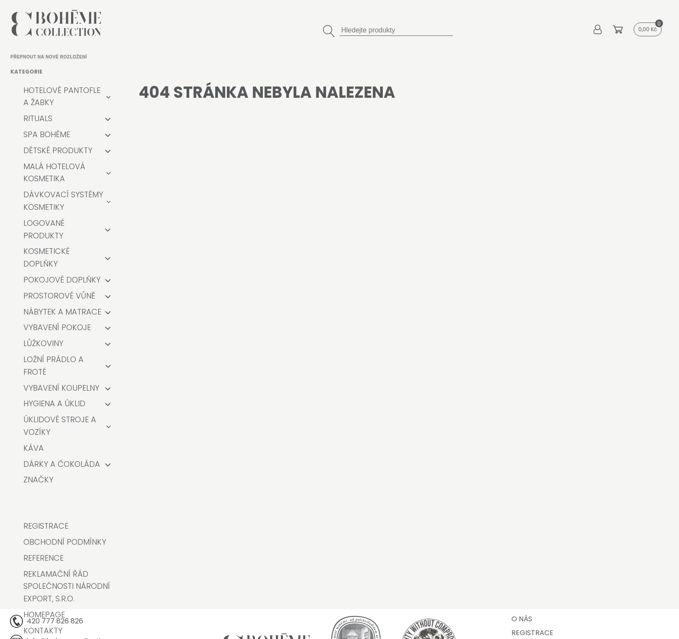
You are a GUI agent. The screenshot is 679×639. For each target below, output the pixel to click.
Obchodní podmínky (64, 541)
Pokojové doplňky (61, 279)
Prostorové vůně (59, 295)
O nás (521, 619)
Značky (38, 479)
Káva (33, 448)
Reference (43, 557)
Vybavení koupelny (61, 387)
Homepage (44, 614)
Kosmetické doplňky (46, 257)
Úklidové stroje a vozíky (59, 425)
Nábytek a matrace (62, 311)
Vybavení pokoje (57, 327)
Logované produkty (44, 229)
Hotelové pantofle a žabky (61, 96)
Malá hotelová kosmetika (54, 172)
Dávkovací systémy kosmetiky (63, 200)
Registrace (45, 525)
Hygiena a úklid (54, 403)
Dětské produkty (57, 150)
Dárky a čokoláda (61, 464)
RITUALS (37, 118)
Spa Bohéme (46, 134)
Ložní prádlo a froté (53, 365)
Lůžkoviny (43, 343)
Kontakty (42, 630)
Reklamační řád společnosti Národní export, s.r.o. (66, 586)
